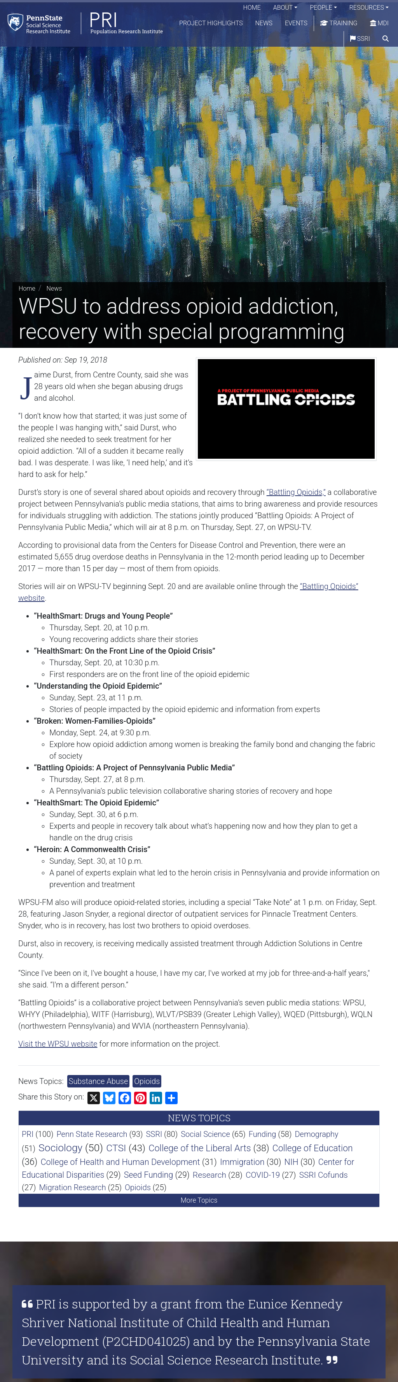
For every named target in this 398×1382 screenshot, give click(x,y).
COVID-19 (263, 1175)
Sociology (60, 1148)
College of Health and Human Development (120, 1162)
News (263, 23)
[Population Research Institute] (81, 23)
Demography (316, 1134)
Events (296, 23)
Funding (262, 1134)
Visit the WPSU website (57, 1044)
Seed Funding (148, 1175)
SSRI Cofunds (323, 1175)
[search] (385, 39)
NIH (291, 1162)
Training (339, 23)
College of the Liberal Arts (199, 1148)
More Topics (199, 1200)
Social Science (205, 1134)
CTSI (116, 1148)
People (321, 7)
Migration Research (72, 1187)
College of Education (312, 1148)
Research (209, 1175)
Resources (366, 7)
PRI (27, 1134)
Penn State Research (91, 1134)
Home (252, 7)
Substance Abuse (98, 1081)
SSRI (360, 38)
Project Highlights (211, 23)
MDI (379, 23)
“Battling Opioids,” (296, 492)
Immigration (242, 1162)
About (283, 7)
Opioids (147, 1081)
